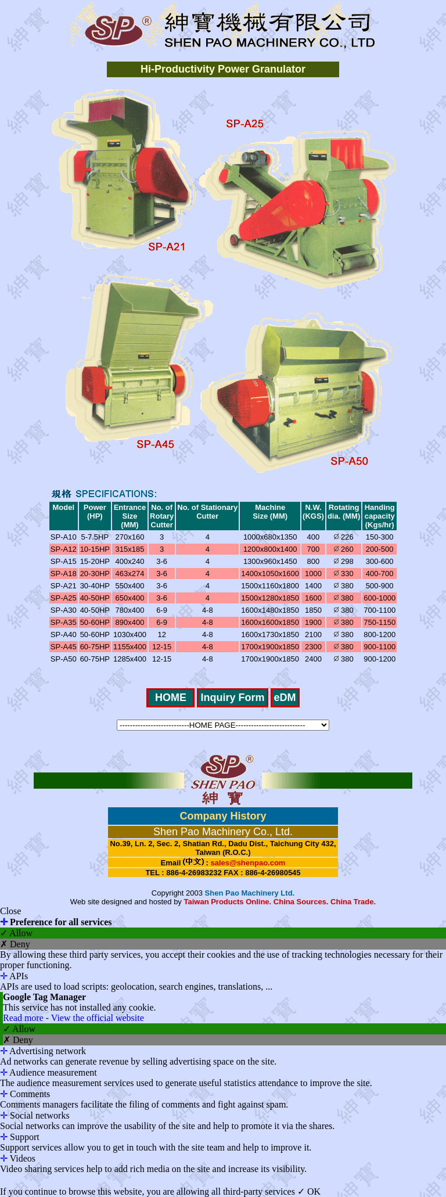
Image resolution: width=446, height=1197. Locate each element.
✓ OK (309, 1191)
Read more (24, 1018)
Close (10, 911)
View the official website (97, 1018)
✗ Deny (15, 944)
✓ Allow (16, 933)
